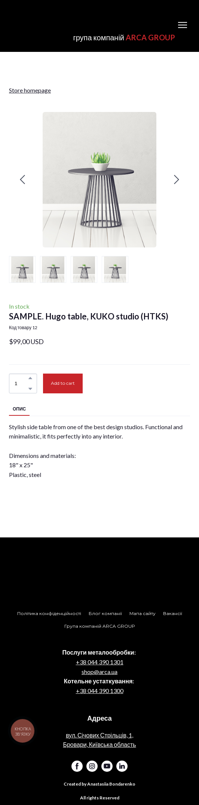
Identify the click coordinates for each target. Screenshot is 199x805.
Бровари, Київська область (99, 744)
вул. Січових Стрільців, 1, (99, 735)
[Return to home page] (92, 19)
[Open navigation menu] (182, 25)
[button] (30, 378)
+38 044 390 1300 (99, 690)
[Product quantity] (21, 383)
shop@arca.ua (99, 671)
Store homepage (30, 90)
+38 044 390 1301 (99, 661)
